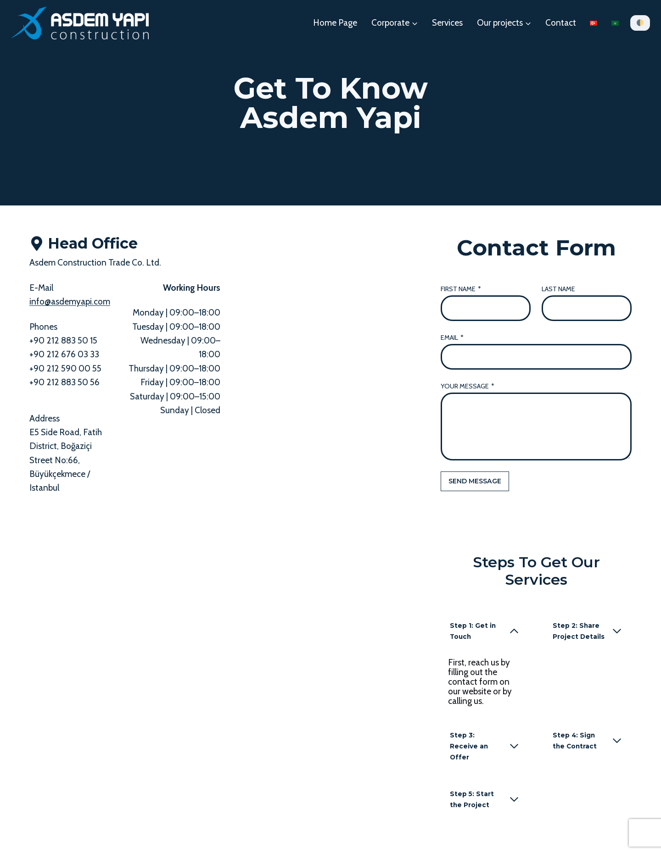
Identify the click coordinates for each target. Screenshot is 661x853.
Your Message (467, 386)
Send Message (474, 481)
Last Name (558, 289)
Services (447, 22)
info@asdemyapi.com (69, 301)
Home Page (335, 22)
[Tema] (640, 23)
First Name (461, 289)
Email (452, 337)
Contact (560, 22)
